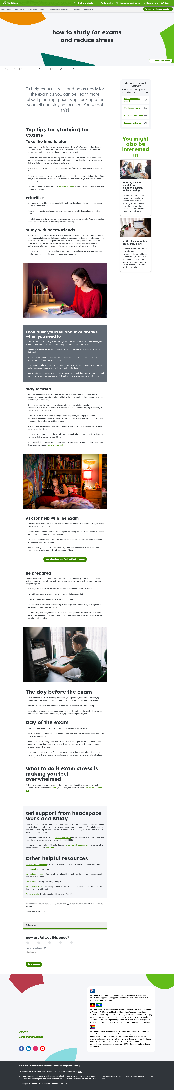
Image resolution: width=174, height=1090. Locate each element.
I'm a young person (27, 69)
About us (77, 9)
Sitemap (77, 1066)
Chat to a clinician (84, 3)
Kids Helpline (89, 788)
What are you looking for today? (157, 9)
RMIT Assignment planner (35, 874)
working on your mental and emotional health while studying (133, 187)
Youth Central (31, 869)
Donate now (150, 3)
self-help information (10, 69)
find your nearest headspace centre (77, 845)
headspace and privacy (63, 1066)
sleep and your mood (55, 445)
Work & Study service (63, 837)
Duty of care (23, 1066)
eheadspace (50, 848)
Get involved (89, 9)
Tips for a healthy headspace (36, 864)
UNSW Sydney (31, 882)
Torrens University (32, 894)
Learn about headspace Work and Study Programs (65, 559)
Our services (20, 9)
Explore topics (6, 9)
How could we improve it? (36, 948)
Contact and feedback (31, 1037)
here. (80, 1071)
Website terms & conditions (41, 1066)
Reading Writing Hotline (34, 887)
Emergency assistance (128, 3)
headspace (53, 788)
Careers (23, 1031)
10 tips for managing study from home (135, 242)
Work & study (43, 69)
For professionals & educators (60, 9)
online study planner (66, 187)
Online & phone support (37, 9)
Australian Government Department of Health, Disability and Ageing (96, 1076)
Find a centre (105, 3)
